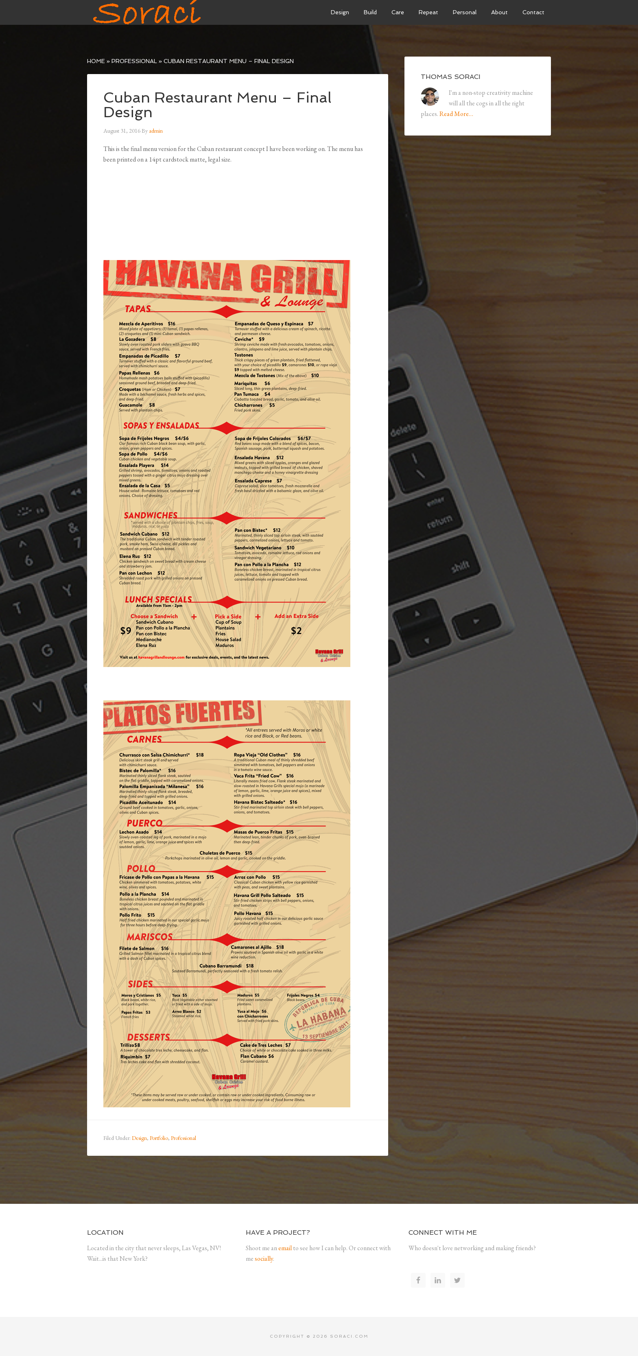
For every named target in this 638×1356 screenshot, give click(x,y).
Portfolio (159, 1138)
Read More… (456, 113)
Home (96, 61)
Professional (134, 61)
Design (139, 1138)
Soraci (148, 12)
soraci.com (349, 1336)
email (285, 1248)
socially (264, 1258)
